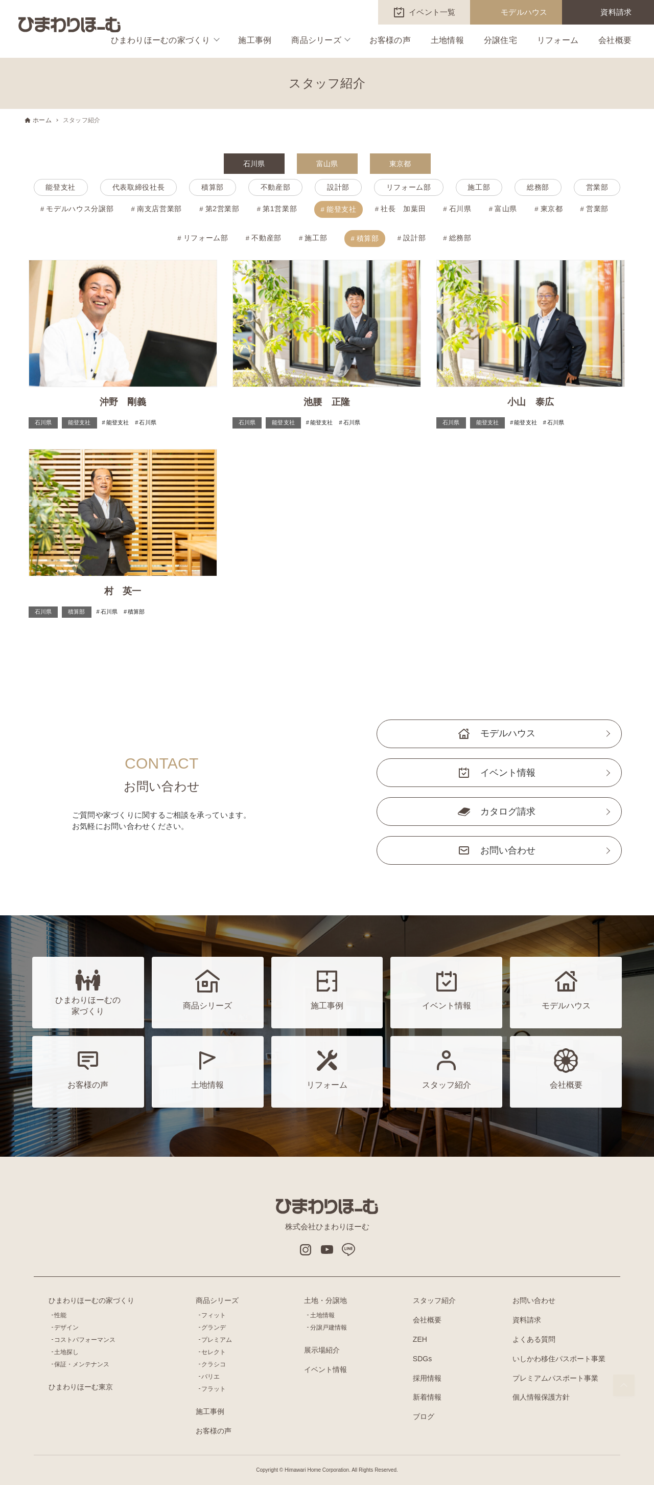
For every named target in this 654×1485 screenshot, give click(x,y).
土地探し (66, 1352)
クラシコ (213, 1364)
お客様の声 (390, 40)
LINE (348, 1250)
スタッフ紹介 (434, 1300)
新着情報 (427, 1397)
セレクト (213, 1352)
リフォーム (557, 40)
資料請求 (616, 12)
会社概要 (615, 40)
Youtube (327, 1250)
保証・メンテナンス (81, 1364)
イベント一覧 (432, 12)
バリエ (210, 1376)
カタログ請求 (507, 811)
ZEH (420, 1339)
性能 (60, 1315)
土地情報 (447, 40)
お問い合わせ (507, 850)
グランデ (213, 1327)
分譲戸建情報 (328, 1327)
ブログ (423, 1416)
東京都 (400, 164)
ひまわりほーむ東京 (81, 1387)
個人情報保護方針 (541, 1397)
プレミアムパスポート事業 (555, 1378)
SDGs (422, 1359)
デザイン (66, 1327)
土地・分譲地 (325, 1300)
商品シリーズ (316, 40)
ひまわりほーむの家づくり (161, 40)
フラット (213, 1388)
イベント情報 (507, 773)
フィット (213, 1315)
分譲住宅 (500, 40)
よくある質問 (533, 1339)
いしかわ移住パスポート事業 (558, 1359)
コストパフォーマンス (84, 1339)
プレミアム (216, 1339)
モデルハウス (524, 12)
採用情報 (427, 1378)
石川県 (254, 164)
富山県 (327, 164)
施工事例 (254, 40)
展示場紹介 (322, 1350)
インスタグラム (305, 1250)
